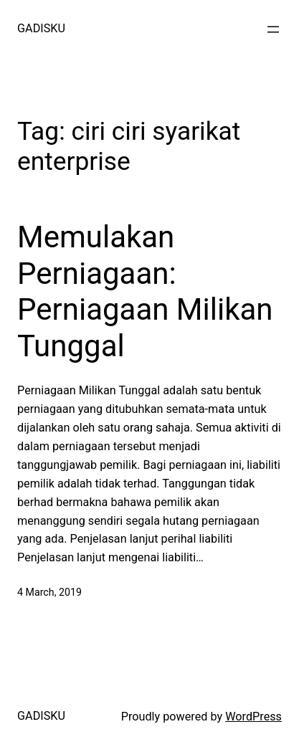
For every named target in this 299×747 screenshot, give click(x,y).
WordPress (253, 716)
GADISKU (41, 28)
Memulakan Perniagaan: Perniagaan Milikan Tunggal (145, 291)
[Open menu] (273, 29)
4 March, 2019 (49, 592)
